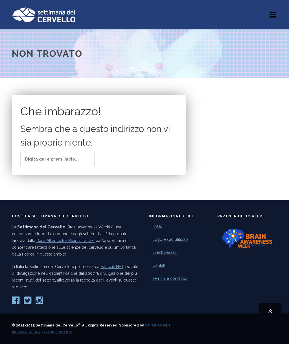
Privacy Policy (26, 332)
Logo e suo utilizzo (170, 239)
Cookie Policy (58, 332)
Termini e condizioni (170, 278)
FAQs (157, 226)
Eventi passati (164, 252)
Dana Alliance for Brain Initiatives (65, 240)
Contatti (159, 265)
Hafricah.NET (111, 266)
